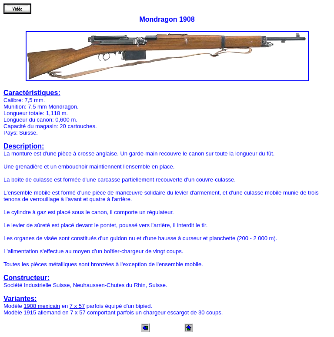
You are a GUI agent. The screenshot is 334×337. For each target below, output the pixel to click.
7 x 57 (77, 306)
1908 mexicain (41, 306)
